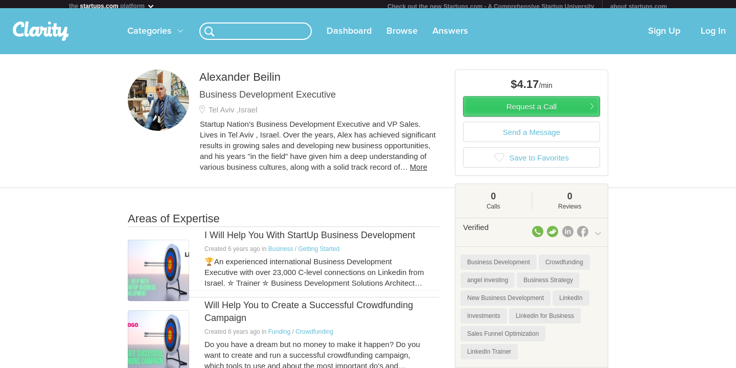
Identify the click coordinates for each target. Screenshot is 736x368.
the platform (112, 6)
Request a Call (532, 110)
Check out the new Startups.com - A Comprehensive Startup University (490, 6)
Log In (713, 35)
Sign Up (664, 35)
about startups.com (638, 6)
